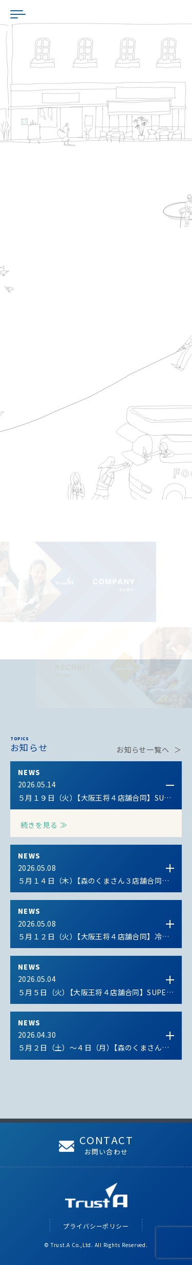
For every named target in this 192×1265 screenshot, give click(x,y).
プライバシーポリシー (96, 1225)
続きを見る (38, 825)
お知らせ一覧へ (142, 749)
